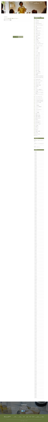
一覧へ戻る (18, 36)
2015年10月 (36, 296)
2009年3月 (36, 391)
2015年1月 (36, 309)
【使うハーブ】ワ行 (37, 68)
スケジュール (36, 103)
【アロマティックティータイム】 (38, 45)
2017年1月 (36, 274)
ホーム (3, 12)
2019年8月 (36, 231)
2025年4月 (36, 156)
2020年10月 (36, 211)
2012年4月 (36, 352)
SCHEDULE (33, 2)
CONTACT (43, 2)
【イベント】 (36, 49)
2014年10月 (36, 313)
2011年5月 (36, 365)
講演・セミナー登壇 (37, 133)
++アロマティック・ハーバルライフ (39, 24)
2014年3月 (36, 323)
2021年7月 (36, 198)
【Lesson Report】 (37, 20)
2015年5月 (36, 303)
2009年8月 (36, 385)
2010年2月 (36, 381)
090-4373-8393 (24, 408)
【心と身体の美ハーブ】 (37, 72)
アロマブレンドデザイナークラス (38, 97)
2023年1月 (36, 176)
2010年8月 (36, 375)
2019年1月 (36, 241)
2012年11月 (36, 345)
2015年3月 (36, 306)
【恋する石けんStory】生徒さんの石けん (39, 77)
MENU (23, 2)
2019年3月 (36, 238)
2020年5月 (36, 218)
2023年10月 (36, 166)
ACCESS (30, 2)
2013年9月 (36, 332)
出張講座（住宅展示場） (37, 116)
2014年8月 (36, 316)
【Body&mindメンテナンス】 (38, 27)
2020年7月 (36, 215)
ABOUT (15, 2)
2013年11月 (36, 329)
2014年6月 (36, 319)
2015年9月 (36, 297)
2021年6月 (36, 199)
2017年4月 (36, 270)
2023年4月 (36, 172)
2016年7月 (36, 283)
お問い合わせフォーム (12, 408)
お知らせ (36, 87)
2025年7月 (36, 153)
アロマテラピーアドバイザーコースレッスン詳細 (39, 90)
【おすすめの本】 (37, 40)
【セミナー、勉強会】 (37, 52)
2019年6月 (36, 234)
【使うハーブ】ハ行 (37, 62)
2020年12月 (36, 208)
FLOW (19, 2)
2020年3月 (36, 221)
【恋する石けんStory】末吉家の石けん (39, 75)
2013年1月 (36, 342)
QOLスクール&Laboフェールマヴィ (7, 3)
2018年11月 (36, 244)
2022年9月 (36, 179)
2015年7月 (36, 300)
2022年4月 (36, 185)
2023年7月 (36, 169)
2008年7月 (36, 394)
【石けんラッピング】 (37, 83)
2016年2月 (36, 290)
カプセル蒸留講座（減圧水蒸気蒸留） (39, 100)
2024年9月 (36, 162)
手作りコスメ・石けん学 (37, 123)
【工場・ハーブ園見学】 (37, 71)
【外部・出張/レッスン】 (38, 30)
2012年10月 (36, 346)
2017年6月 (36, 267)
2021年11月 (36, 192)
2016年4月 (36, 287)
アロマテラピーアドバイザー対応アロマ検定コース (39, 92)
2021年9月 (36, 195)
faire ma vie (36, 408)
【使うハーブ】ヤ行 (37, 65)
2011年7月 (36, 362)
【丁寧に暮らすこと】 (37, 55)
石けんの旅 (36, 132)
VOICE (27, 2)
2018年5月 (36, 251)
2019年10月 (36, 228)
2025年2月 (36, 159)
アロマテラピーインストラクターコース (39, 94)
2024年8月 (36, 163)
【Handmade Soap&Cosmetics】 (38, 23)
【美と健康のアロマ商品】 (38, 84)
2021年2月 (36, 205)
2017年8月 (36, 264)
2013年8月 (36, 333)
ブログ (5, 12)
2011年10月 (36, 359)
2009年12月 (36, 382)
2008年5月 (36, 395)
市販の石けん (36, 119)
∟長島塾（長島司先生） (37, 37)
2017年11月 (36, 260)
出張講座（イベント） (37, 113)
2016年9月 (36, 280)
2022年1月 (36, 189)
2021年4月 (36, 202)
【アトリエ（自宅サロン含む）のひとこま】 (39, 43)
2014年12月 (36, 310)
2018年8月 (36, 248)
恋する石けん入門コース (37, 120)
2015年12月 (36, 293)
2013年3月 (36, 339)
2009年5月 (36, 388)
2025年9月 (36, 150)
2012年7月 (36, 349)
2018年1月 (36, 257)
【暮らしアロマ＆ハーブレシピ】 (38, 80)
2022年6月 (36, 182)
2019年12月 (36, 225)
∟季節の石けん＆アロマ (37, 33)
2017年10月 (36, 261)
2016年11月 (36, 277)
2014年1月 (36, 326)
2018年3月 (36, 254)
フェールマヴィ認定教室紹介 (38, 106)
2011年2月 (36, 368)
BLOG (38, 2)
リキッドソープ (37, 110)
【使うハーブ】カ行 (37, 58)
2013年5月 (36, 336)
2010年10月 (36, 372)
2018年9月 (36, 247)
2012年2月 (36, 355)
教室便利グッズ (37, 126)
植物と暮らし (36, 129)
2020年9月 (36, 212)
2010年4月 (36, 378)
